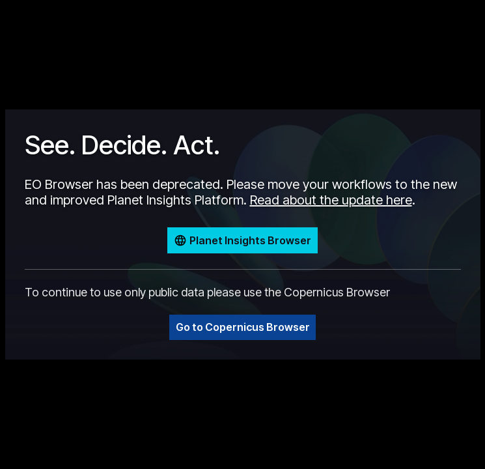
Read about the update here (331, 200)
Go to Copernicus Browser (243, 327)
